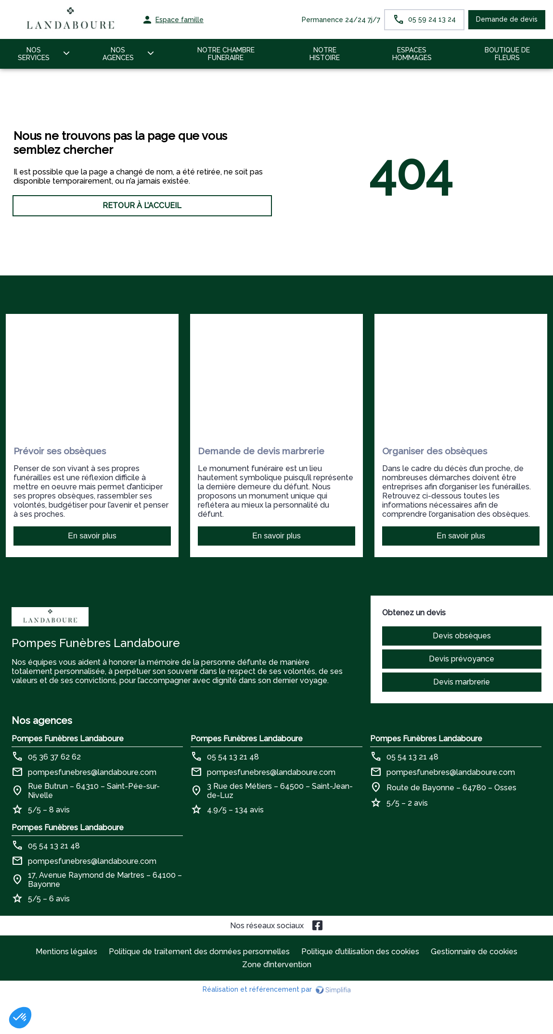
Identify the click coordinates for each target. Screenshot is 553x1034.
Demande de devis (507, 19)
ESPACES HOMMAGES (412, 54)
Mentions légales (66, 951)
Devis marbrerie (461, 681)
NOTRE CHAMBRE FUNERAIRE (226, 54)
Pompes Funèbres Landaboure (68, 738)
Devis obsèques (462, 635)
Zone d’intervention (276, 964)
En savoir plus (92, 536)
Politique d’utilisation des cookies (360, 951)
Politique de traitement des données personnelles (199, 951)
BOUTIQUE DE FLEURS (507, 54)
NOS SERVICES (34, 54)
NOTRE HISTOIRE (324, 54)
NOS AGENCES (118, 54)
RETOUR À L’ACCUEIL (142, 205)
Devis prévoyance (461, 658)
